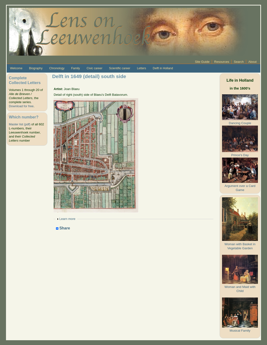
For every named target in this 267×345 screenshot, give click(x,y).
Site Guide (202, 62)
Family (75, 68)
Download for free (21, 106)
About (252, 62)
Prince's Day (240, 155)
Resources (221, 62)
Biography (36, 68)
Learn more (67, 219)
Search (239, 62)
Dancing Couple (240, 123)
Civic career (94, 68)
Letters (141, 68)
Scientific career (119, 68)
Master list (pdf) (19, 124)
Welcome (16, 68)
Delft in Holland (163, 68)
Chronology (57, 68)
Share (63, 228)
